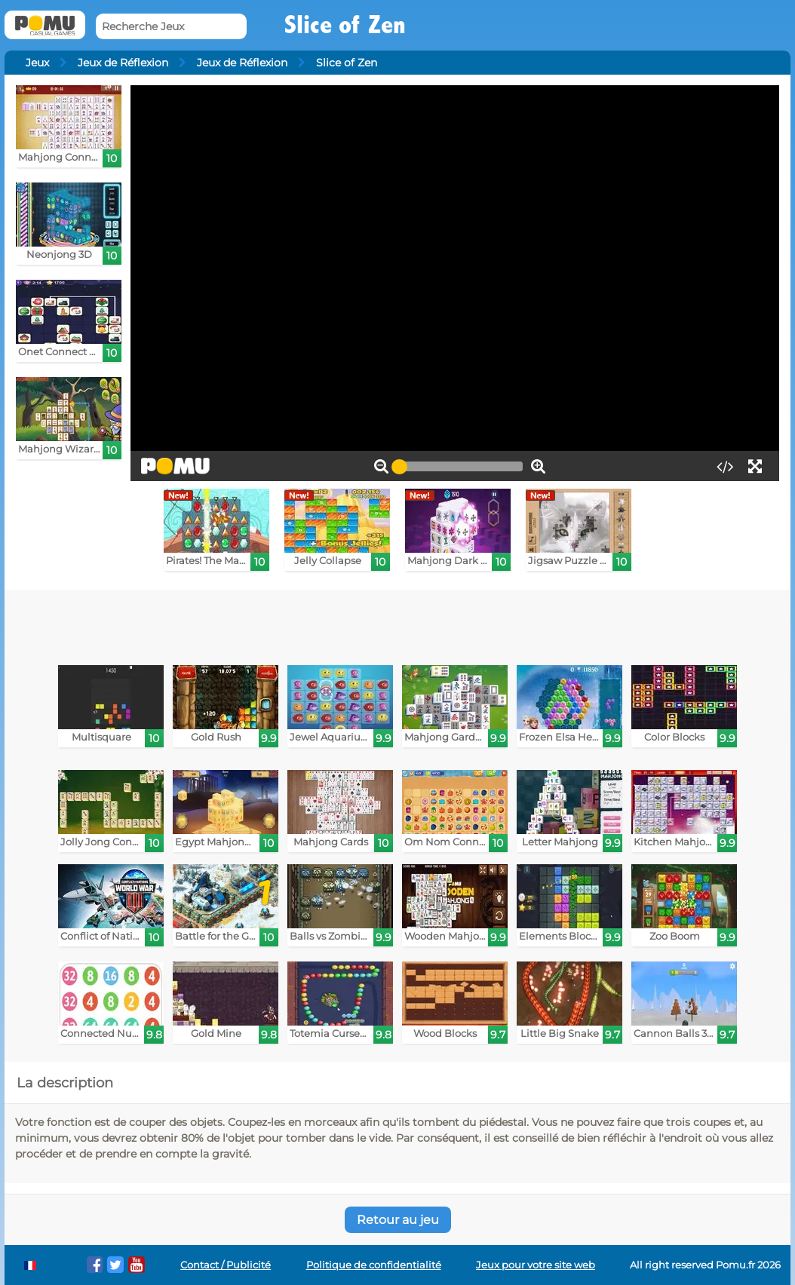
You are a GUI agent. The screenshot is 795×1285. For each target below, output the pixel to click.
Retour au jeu (398, 1220)
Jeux (37, 62)
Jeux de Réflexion (123, 62)
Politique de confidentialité (373, 1265)
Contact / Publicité (225, 1265)
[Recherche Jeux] (171, 27)
